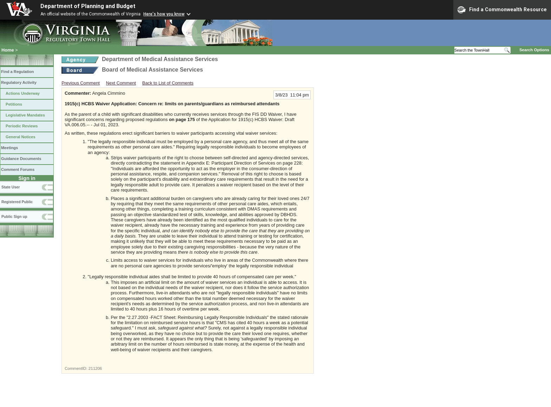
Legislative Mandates (25, 115)
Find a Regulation (17, 71)
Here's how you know (163, 14)
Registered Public (17, 202)
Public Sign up (14, 216)
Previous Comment (80, 83)
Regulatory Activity (19, 82)
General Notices (20, 137)
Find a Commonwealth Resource (502, 9)
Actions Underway (23, 93)
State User (10, 187)
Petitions (14, 104)
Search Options (534, 50)
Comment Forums (17, 169)
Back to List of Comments (168, 83)
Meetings (9, 148)
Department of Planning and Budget (87, 6)
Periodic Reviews (22, 126)
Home (7, 50)
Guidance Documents (21, 158)
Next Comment (121, 83)
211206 (95, 368)
